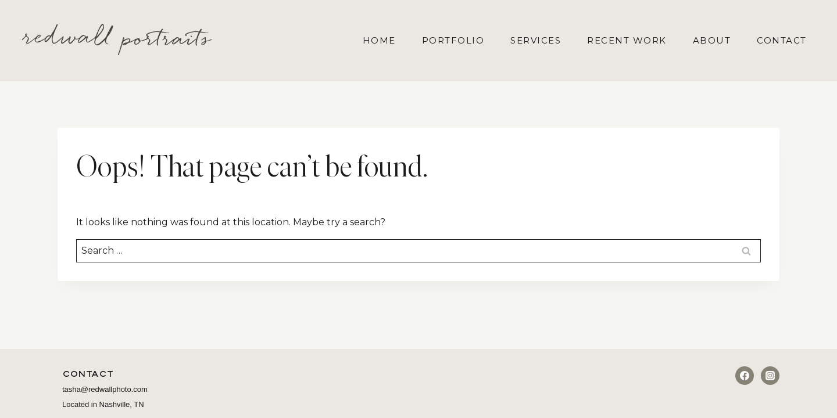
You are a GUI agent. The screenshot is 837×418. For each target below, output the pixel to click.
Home (379, 40)
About (712, 40)
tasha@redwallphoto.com (105, 389)
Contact (782, 40)
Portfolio (453, 40)
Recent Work (627, 40)
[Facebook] (744, 375)
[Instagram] (770, 375)
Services (535, 40)
